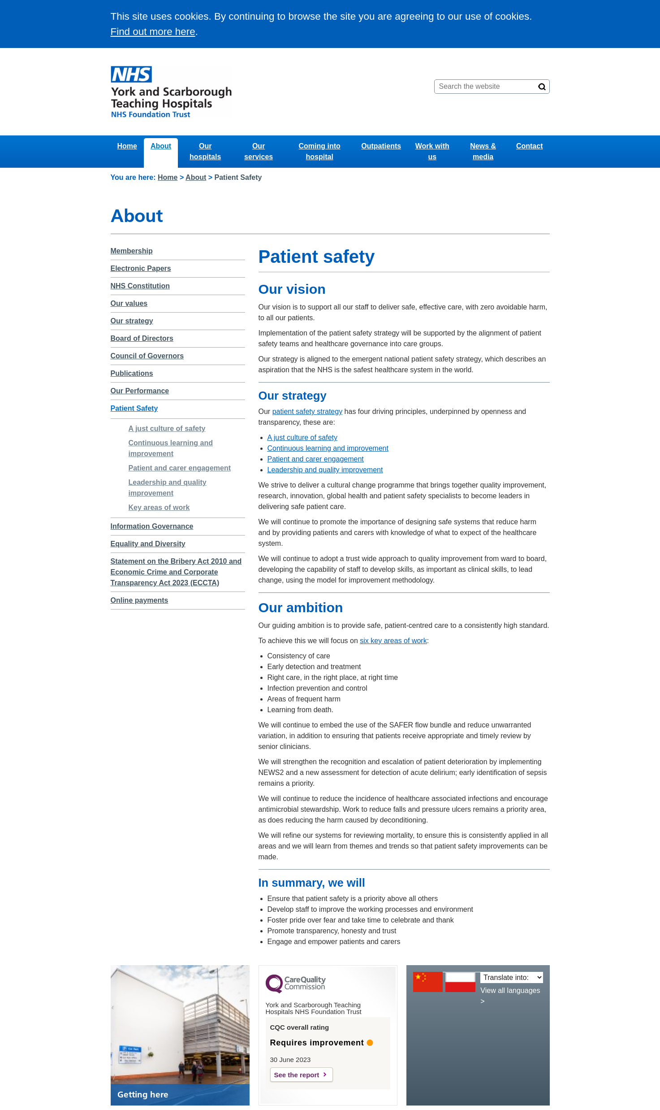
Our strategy (132, 321)
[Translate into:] (511, 977)
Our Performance (140, 391)
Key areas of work (159, 507)
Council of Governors (147, 356)
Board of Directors (142, 338)
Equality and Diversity (148, 544)
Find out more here (153, 31)
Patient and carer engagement (180, 468)
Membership (132, 251)
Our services (258, 151)
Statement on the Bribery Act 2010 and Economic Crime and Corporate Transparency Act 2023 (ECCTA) (176, 572)
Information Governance (152, 526)
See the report (296, 1075)
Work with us (432, 151)
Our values (129, 303)
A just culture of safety (167, 428)
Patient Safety (134, 408)
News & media (483, 151)
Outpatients (381, 146)
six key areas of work (393, 640)
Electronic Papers (141, 268)
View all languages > (510, 996)
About (161, 146)
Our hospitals (205, 151)
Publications (132, 373)
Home (127, 146)
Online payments (139, 600)
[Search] (542, 87)
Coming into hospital (320, 151)
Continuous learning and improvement (327, 448)
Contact (529, 146)
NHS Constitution (140, 286)
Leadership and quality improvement (325, 470)
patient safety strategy (307, 411)
